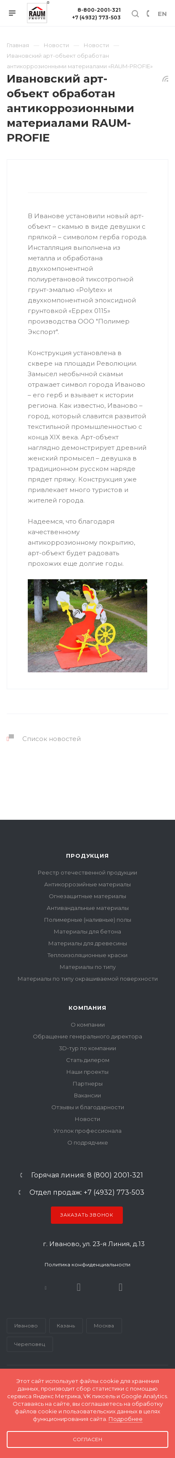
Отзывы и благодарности (87, 1107)
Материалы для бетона (87, 931)
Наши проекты (87, 1071)
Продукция (87, 855)
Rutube (79, 1287)
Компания (87, 1007)
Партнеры (88, 1083)
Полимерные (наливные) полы (87, 919)
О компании (88, 1024)
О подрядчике (87, 1142)
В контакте (45, 1287)
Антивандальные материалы (88, 907)
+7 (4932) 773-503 (96, 17)
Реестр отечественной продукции (87, 872)
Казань (66, 1325)
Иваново (26, 1325)
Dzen (120, 1287)
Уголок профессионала (87, 1130)
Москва (104, 1325)
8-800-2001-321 (99, 10)
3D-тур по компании (87, 1048)
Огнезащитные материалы (87, 896)
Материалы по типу (88, 966)
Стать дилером (87, 1060)
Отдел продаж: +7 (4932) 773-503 (86, 1192)
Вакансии (87, 1095)
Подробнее (126, 1418)
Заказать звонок (87, 1215)
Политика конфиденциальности (87, 1264)
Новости (87, 1119)
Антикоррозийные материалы (87, 884)
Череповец (29, 1344)
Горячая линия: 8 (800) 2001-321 (87, 1175)
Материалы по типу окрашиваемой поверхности (88, 978)
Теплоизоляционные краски (87, 955)
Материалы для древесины (87, 943)
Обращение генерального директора (87, 1036)
